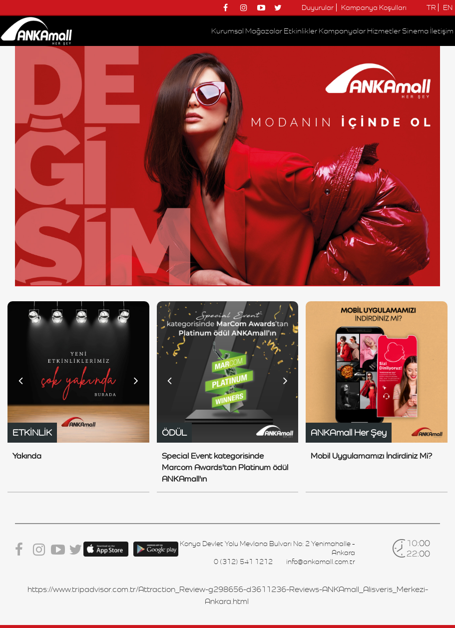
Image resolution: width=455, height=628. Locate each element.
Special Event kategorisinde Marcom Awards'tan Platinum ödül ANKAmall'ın (225, 467)
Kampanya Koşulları (374, 7)
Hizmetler (384, 30)
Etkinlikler (300, 30)
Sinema (415, 30)
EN (448, 7)
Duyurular (318, 7)
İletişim (442, 30)
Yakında (26, 456)
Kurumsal (227, 30)
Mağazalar (263, 30)
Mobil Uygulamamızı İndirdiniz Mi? (371, 456)
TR (431, 7)
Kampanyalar (342, 30)
